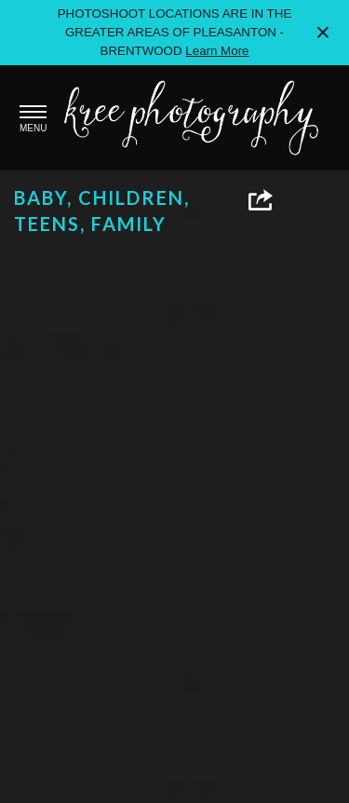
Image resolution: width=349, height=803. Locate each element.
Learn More (216, 51)
